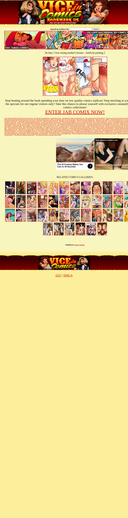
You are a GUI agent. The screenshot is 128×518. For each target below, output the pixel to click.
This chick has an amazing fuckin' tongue (24, 135)
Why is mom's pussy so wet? (50, 126)
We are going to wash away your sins (102, 122)
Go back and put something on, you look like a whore (47, 118)
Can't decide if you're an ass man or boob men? (30, 121)
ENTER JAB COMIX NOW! (75, 112)
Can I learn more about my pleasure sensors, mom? (48, 135)
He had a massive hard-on (42, 119)
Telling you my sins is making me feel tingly (56, 128)
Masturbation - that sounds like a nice (83, 130)
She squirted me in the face (98, 126)
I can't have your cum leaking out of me (27, 130)
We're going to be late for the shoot (13, 126)
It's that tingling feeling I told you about (80, 126)
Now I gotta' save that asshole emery (85, 119)
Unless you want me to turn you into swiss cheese (62, 119)
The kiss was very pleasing (102, 119)
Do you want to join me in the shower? (95, 118)
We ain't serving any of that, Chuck (17, 128)
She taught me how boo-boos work (114, 126)
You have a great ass (64, 126)
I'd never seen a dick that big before (105, 128)
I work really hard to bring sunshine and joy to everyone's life (85, 129)
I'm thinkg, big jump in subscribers (113, 132)
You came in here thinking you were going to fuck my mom (77, 122)
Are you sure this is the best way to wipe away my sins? (45, 125)
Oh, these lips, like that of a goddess (21, 125)
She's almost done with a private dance (32, 126)
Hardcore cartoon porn (101, 121)
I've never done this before (42, 129)
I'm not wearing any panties (67, 132)
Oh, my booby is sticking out (45, 130)
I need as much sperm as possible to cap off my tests (82, 128)
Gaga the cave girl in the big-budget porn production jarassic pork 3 (39, 123)
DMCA (68, 275)
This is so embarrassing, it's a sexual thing (37, 133)
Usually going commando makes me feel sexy (28, 122)
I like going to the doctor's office (26, 129)
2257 (58, 275)
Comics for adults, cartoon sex (50, 121)
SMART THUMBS (79, 245)
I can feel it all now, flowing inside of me (49, 132)
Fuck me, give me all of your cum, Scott (51, 122)
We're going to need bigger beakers (35, 128)
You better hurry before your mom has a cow (73, 118)
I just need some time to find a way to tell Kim (98, 125)
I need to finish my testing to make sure (63, 130)
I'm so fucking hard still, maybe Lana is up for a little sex (18, 118)
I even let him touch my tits (117, 119)
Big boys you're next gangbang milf (86, 121)
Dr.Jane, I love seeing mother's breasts (103, 130)
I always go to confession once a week (28, 132)
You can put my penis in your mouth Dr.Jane (60, 133)
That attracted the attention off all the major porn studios (71, 123)
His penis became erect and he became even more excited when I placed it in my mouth (94, 133)
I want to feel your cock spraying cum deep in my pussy (89, 132)
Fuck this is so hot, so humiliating (67, 121)
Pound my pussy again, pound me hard (59, 129)
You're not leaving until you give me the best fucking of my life (103, 123)
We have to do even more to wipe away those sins (73, 125)
